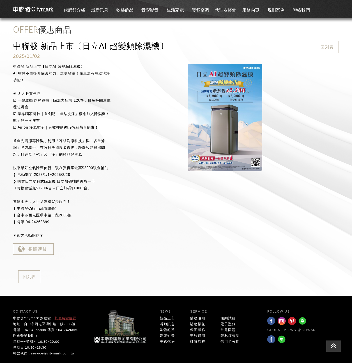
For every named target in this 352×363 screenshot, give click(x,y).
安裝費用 (197, 336)
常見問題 (228, 330)
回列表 (327, 47)
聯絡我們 (301, 10)
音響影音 (150, 10)
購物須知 (197, 318)
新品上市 (167, 318)
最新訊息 (99, 10)
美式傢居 (167, 341)
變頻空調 (200, 10)
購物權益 (197, 324)
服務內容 (250, 10)
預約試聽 (228, 318)
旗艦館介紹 (74, 10)
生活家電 (175, 10)
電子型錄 (228, 324)
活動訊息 (167, 324)
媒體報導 (167, 330)
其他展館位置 (65, 318)
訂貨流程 (197, 341)
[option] (225, 117)
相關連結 (33, 249)
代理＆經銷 (225, 10)
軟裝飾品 (124, 10)
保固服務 (197, 330)
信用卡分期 (230, 341)
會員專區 (322, 9)
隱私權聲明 (230, 336)
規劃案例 (276, 10)
